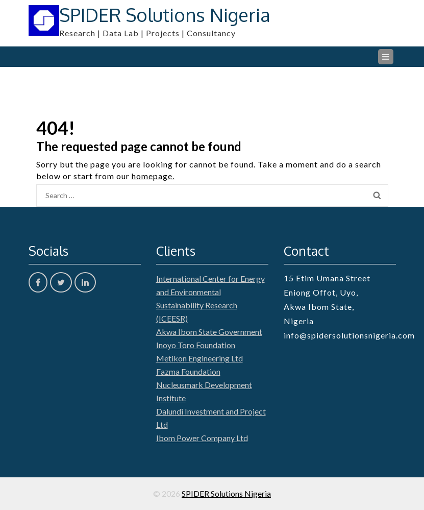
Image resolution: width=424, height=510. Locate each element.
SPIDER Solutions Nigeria (164, 14)
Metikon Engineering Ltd (199, 358)
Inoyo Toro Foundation (195, 345)
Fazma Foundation (188, 371)
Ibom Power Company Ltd (202, 438)
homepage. (153, 176)
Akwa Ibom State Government (209, 331)
